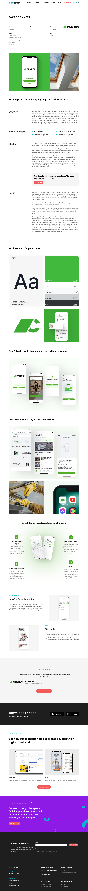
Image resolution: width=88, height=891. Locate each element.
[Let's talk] (38, 182)
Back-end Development (46, 886)
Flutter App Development (66, 870)
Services (11, 33)
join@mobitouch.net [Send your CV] (14, 885)
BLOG (59, 2)
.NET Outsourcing (64, 886)
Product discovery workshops (49, 870)
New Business (12, 878)
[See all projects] (44, 787)
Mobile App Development (66, 867)
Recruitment (12, 883)
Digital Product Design (47, 867)
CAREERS (53, 2)
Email (36, 842)
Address (11, 871)
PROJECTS (46, 2)
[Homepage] (14, 3)
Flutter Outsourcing (64, 884)
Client (31, 27)
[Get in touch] (14, 824)
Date (51, 33)
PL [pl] (78, 2)
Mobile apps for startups (47, 877)
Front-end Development (47, 884)
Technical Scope (17, 131)
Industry (53, 27)
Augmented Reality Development (68, 872)
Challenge (14, 144)
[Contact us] (69, 3)
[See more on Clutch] (44, 691)
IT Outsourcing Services (66, 881)
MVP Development (45, 874)
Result (12, 193)
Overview (13, 112)
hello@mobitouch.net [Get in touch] (14, 880)
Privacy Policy (67, 849)
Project (11, 27)
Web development (45, 881)
